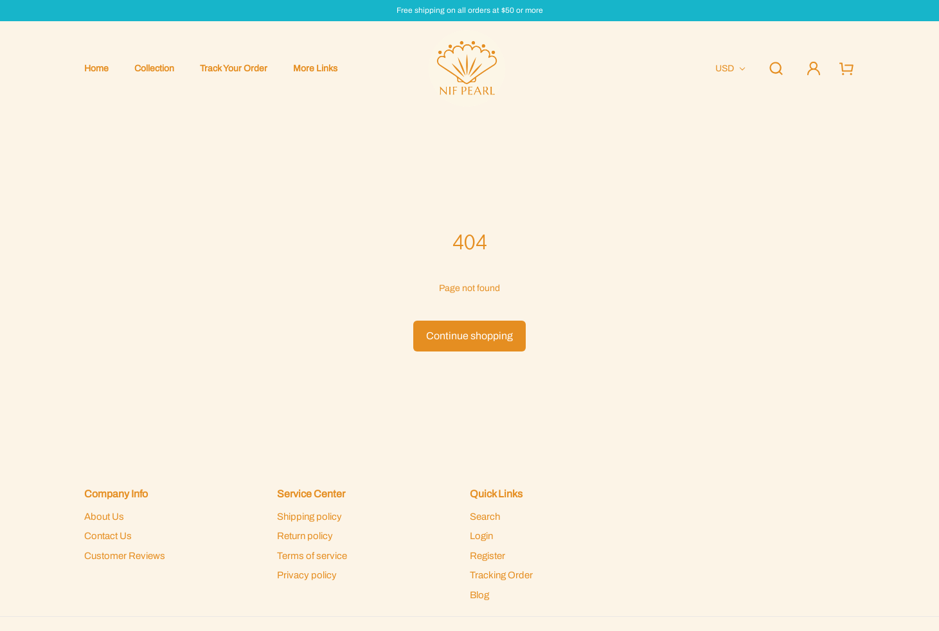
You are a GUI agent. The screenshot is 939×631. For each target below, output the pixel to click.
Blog (479, 595)
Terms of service (312, 556)
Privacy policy (307, 575)
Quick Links (496, 493)
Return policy (305, 536)
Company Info (116, 493)
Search (485, 516)
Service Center (311, 493)
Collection (154, 68)
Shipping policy (309, 516)
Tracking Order (501, 575)
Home (96, 68)
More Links (315, 68)
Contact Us (108, 536)
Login (481, 536)
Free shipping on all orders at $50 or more (470, 10)
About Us (104, 516)
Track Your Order (233, 68)
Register (487, 556)
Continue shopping (469, 335)
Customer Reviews (124, 556)
